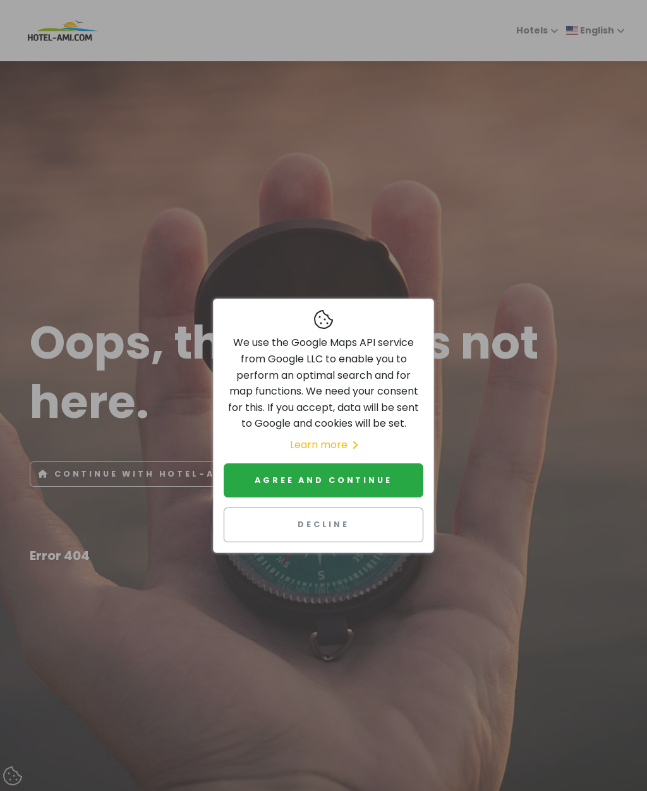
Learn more (324, 444)
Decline (323, 524)
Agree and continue (323, 480)
